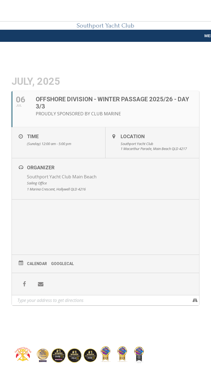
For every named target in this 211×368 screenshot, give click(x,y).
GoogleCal (62, 263)
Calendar (37, 263)
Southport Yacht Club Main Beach (61, 177)
